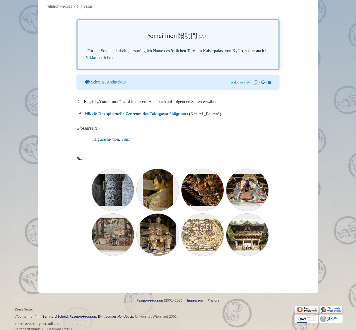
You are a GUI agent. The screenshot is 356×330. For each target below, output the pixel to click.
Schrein (97, 82)
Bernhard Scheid (55, 316)
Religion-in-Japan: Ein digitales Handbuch (101, 316)
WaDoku (236, 82)
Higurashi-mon (106, 139)
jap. (203, 36)
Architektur (116, 82)
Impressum (195, 300)
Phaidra (214, 300)
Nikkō (91, 57)
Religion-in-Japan (61, 6)
